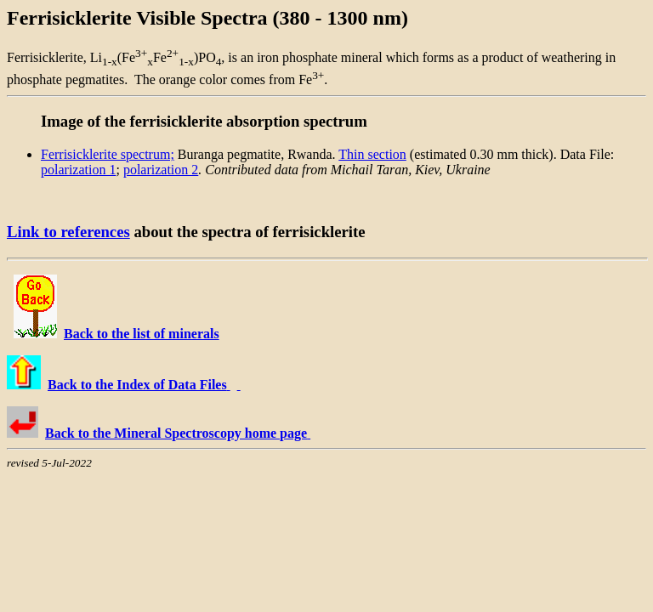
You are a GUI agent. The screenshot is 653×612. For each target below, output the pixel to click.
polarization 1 (78, 169)
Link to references (68, 232)
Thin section (372, 154)
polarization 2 (160, 169)
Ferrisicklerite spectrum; (107, 154)
